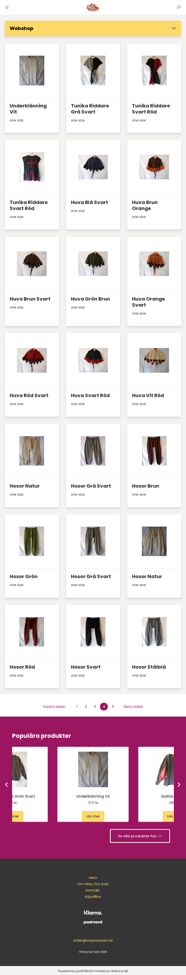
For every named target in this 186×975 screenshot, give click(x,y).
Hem (93, 877)
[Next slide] (179, 784)
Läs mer (12, 816)
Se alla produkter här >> (138, 836)
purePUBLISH (84, 970)
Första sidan (54, 706)
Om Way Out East (93, 883)
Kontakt (93, 890)
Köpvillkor (93, 896)
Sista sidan (133, 706)
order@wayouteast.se (93, 939)
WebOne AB (119, 970)
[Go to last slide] (7, 784)
